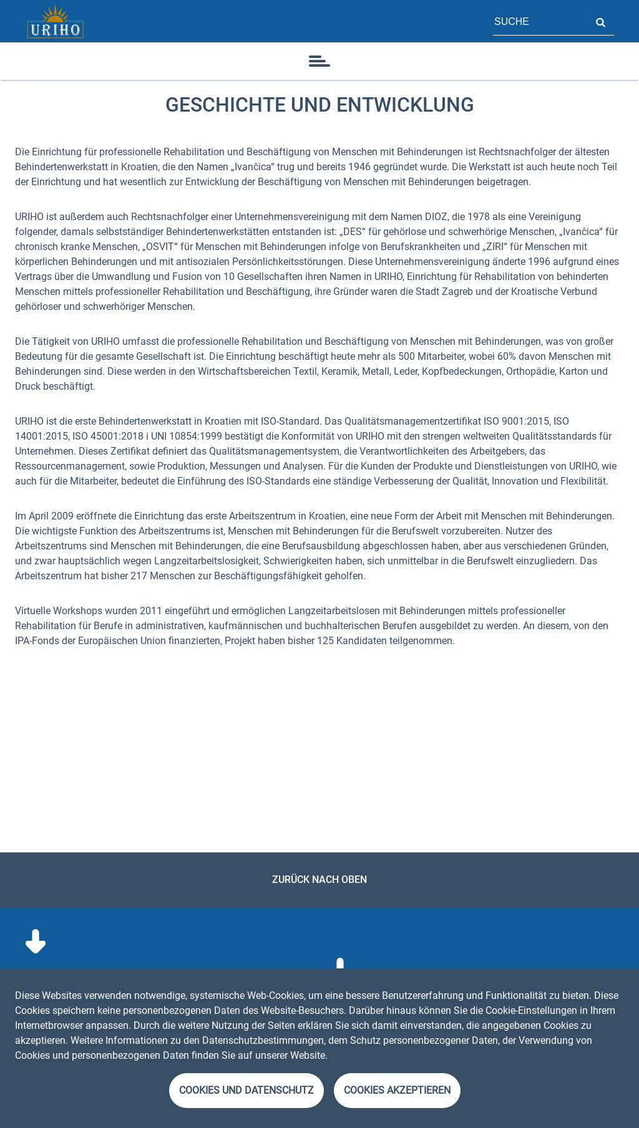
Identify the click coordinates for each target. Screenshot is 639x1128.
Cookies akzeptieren (397, 1090)
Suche (600, 21)
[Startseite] (55, 21)
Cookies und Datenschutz (246, 1090)
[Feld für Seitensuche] (540, 21)
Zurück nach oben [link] (319, 879)
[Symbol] (319, 61)
